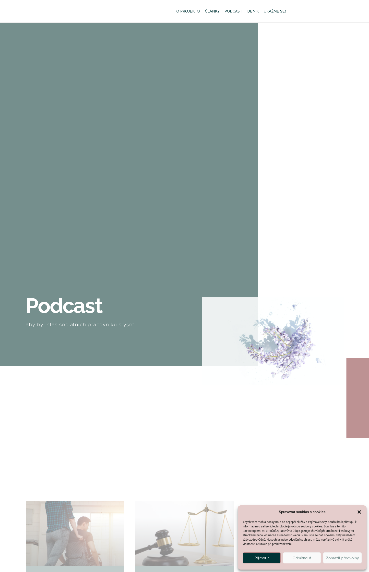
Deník (253, 11)
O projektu (188, 11)
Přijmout (261, 558)
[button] (359, 510)
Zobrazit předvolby (342, 558)
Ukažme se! (275, 11)
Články (212, 11)
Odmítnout (302, 558)
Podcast (233, 11)
